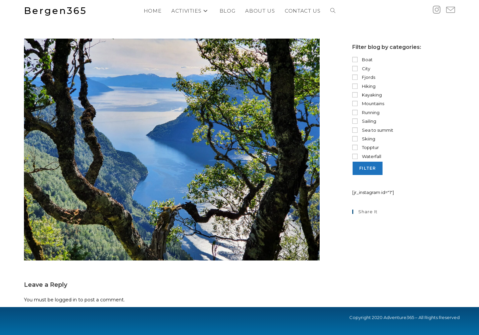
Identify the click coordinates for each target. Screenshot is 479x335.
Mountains (368, 103)
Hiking (364, 86)
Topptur (365, 147)
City (361, 68)
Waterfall (366, 156)
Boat (362, 59)
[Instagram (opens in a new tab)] (436, 9)
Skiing (363, 138)
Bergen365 (55, 10)
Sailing (364, 121)
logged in (66, 300)
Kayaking (367, 94)
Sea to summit (372, 130)
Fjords (363, 77)
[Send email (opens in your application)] (450, 10)
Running (366, 112)
